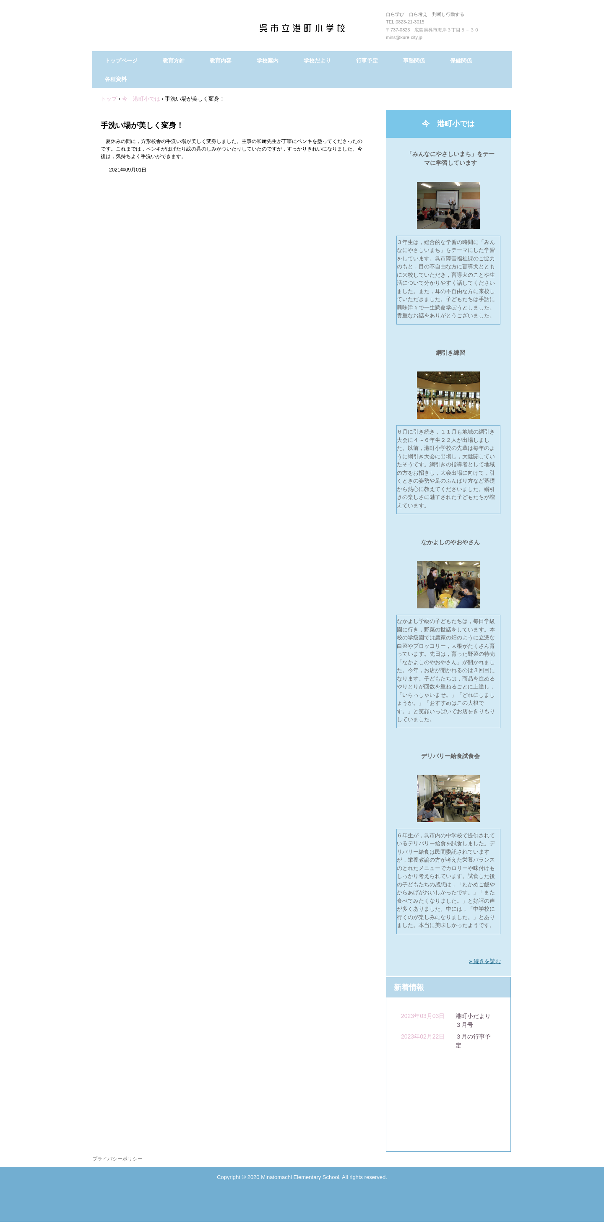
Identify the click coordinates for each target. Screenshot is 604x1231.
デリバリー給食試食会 (450, 756)
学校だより (317, 60)
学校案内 (268, 60)
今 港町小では (448, 123)
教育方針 (174, 60)
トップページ (121, 60)
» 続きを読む (485, 961)
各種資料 (116, 79)
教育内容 (221, 60)
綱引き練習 (450, 352)
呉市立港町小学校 (311, 29)
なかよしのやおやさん (450, 542)
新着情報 (409, 987)
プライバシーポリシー (117, 1159)
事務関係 (414, 60)
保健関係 (461, 60)
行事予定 (367, 60)
